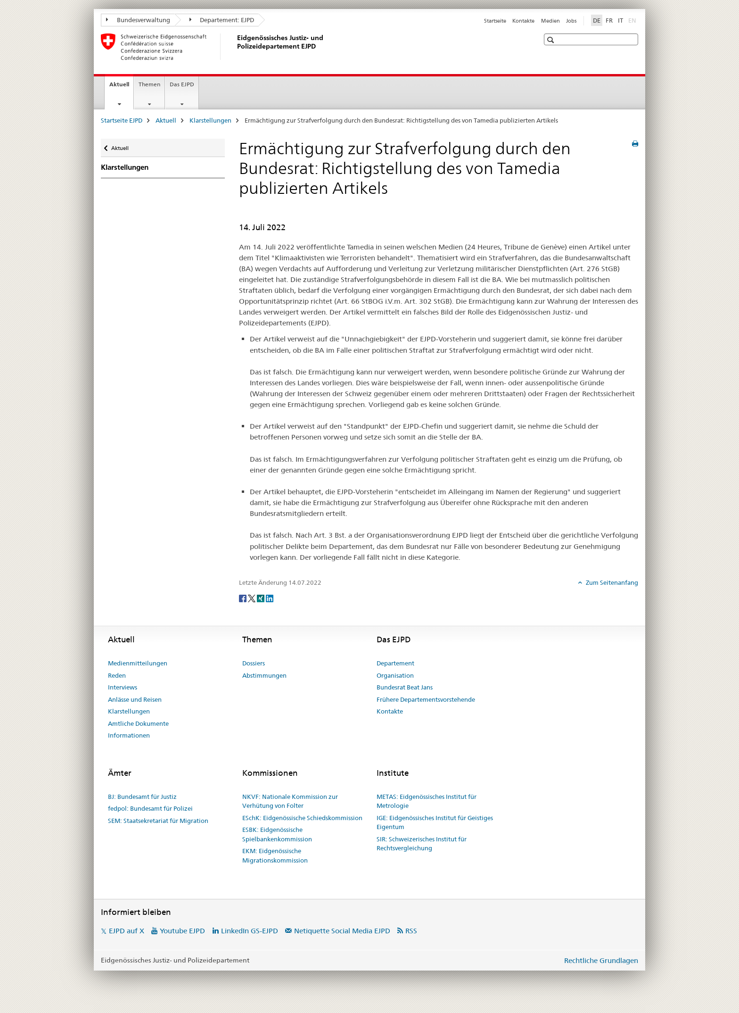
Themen (149, 84)
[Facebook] (243, 598)
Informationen (129, 735)
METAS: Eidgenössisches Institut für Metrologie (426, 801)
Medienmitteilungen (137, 663)
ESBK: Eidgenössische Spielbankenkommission (277, 834)
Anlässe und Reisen (135, 699)
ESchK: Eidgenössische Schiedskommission (302, 818)
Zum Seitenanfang (611, 582)
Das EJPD (182, 84)
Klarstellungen (210, 120)
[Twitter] (252, 598)
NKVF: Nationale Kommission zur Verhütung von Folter (290, 801)
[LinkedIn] (269, 598)
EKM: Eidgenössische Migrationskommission (275, 855)
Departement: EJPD (222, 19)
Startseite (495, 20)
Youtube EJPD (182, 930)
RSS (411, 930)
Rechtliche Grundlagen (601, 960)
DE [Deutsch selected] (596, 20)
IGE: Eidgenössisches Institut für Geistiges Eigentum (435, 822)
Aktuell (121, 87)
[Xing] (261, 598)
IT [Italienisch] (620, 20)
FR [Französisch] (609, 20)
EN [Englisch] (633, 20)
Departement (395, 663)
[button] (551, 40)
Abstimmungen (264, 675)
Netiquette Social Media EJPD (342, 930)
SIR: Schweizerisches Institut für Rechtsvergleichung (422, 843)
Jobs (571, 20)
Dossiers (253, 663)
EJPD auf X (126, 930)
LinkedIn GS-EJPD (249, 930)
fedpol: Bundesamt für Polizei (150, 808)
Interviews (122, 687)
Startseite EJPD (121, 120)
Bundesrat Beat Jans (405, 687)
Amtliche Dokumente (138, 723)
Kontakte (523, 20)
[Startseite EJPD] (235, 46)
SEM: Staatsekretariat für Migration (158, 820)
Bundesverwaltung (138, 19)
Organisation (395, 675)
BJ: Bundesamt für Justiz (142, 796)
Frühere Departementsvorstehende (426, 699)
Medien (550, 20)
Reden (117, 675)
